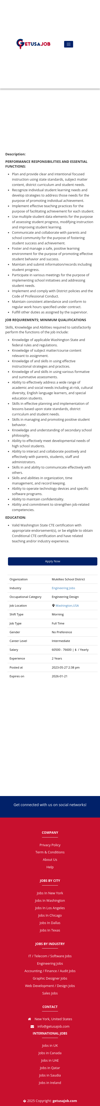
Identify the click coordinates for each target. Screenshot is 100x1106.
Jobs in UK (50, 1045)
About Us (50, 859)
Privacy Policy (50, 845)
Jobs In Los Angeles (50, 908)
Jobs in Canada (50, 1053)
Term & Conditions (50, 852)
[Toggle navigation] (68, 44)
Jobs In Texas (50, 930)
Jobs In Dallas (50, 923)
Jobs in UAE (50, 1060)
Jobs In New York (50, 893)
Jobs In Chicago (50, 915)
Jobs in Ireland (50, 1083)
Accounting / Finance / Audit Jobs (50, 971)
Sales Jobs (50, 993)
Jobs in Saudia (50, 1075)
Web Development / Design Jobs (50, 986)
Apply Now (52, 561)
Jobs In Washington (50, 900)
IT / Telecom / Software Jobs (50, 956)
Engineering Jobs (63, 588)
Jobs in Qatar (50, 1068)
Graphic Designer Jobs (50, 978)
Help (49, 867)
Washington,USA (67, 605)
